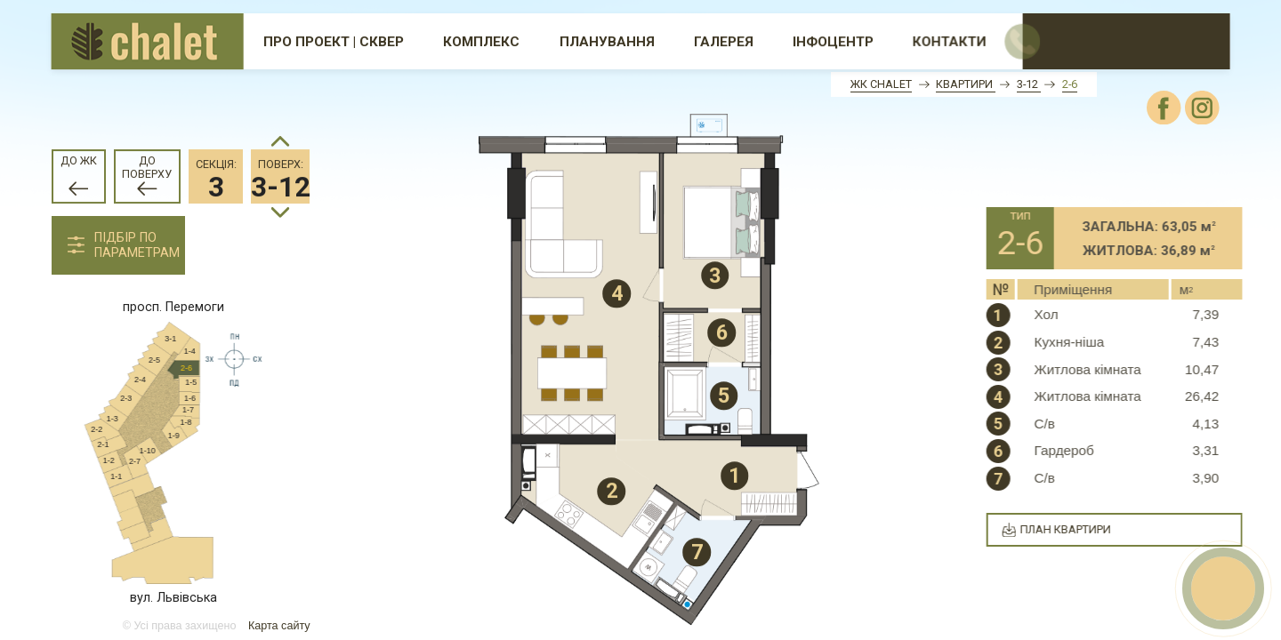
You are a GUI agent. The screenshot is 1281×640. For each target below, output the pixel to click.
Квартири (965, 84)
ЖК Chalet (881, 84)
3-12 (1029, 84)
